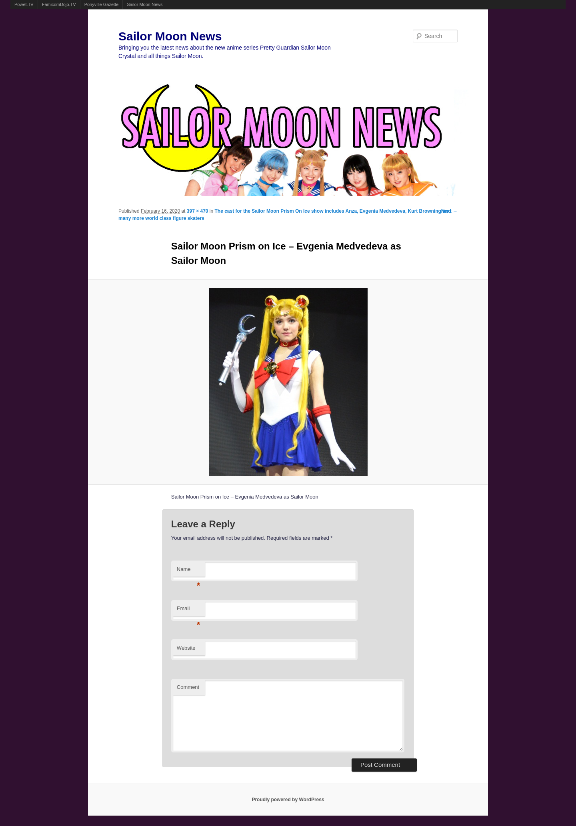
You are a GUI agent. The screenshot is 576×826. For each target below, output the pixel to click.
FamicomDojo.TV (59, 4)
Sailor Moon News (144, 4)
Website (186, 648)
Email (188, 610)
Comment (188, 687)
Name (188, 571)
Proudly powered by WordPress (288, 799)
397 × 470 (197, 211)
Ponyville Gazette (101, 4)
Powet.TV (24, 4)
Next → (449, 211)
